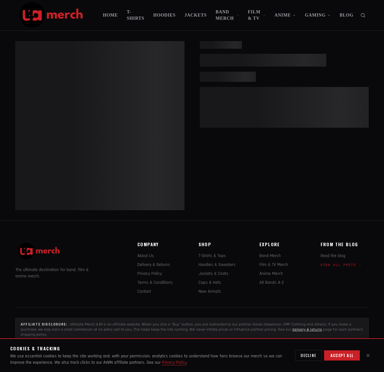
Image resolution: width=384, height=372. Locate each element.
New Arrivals (210, 291)
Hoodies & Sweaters (217, 265)
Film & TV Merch (273, 265)
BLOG (346, 15)
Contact (144, 291)
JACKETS (195, 15)
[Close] (368, 355)
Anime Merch (271, 273)
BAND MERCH (227, 15)
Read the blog (333, 256)
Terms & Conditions (155, 282)
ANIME (285, 15)
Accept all (341, 355)
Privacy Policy (149, 273)
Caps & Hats (210, 282)
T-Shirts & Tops (212, 256)
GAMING (318, 15)
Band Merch (270, 256)
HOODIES (164, 15)
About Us (145, 256)
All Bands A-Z (271, 282)
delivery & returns (307, 329)
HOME (110, 15)
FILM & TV (256, 15)
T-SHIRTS (135, 15)
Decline (308, 355)
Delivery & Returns (153, 265)
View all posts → (341, 265)
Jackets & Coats (213, 273)
